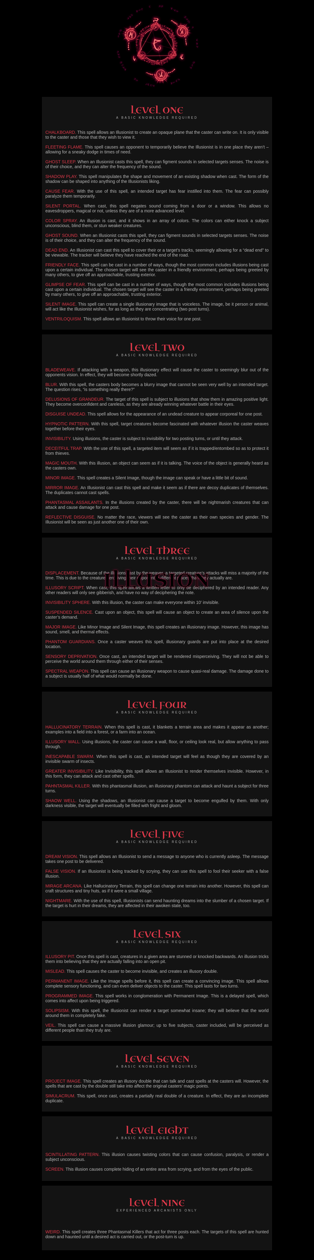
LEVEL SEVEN (157, 1059)
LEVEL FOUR (157, 705)
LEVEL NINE (157, 1203)
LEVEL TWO (157, 348)
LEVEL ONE (157, 110)
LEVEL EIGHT (157, 1130)
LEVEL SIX (157, 934)
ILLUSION (157, 581)
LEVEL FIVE (157, 834)
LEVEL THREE (157, 551)
